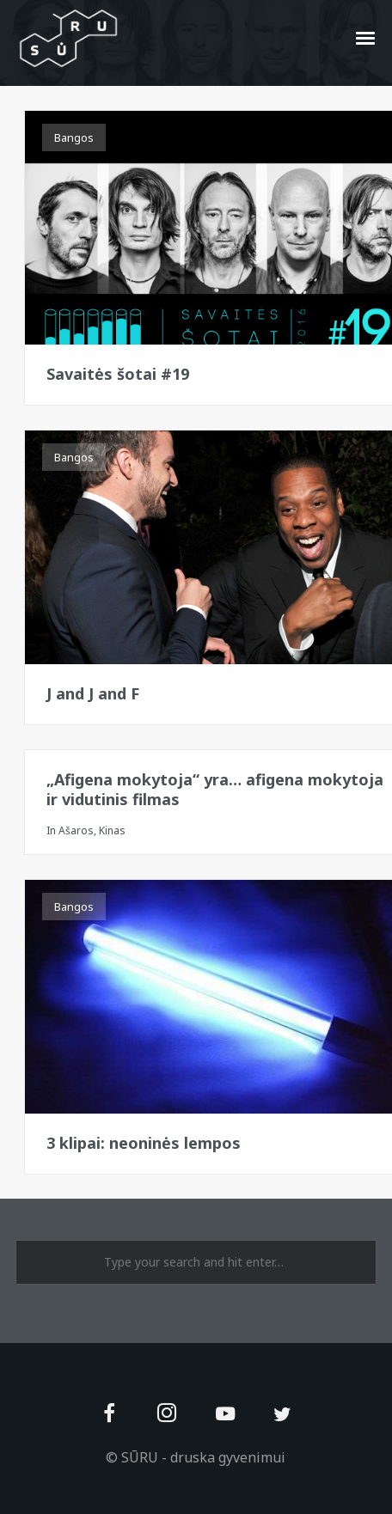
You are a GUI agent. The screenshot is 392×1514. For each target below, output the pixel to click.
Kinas (112, 830)
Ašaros (76, 830)
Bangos (74, 137)
